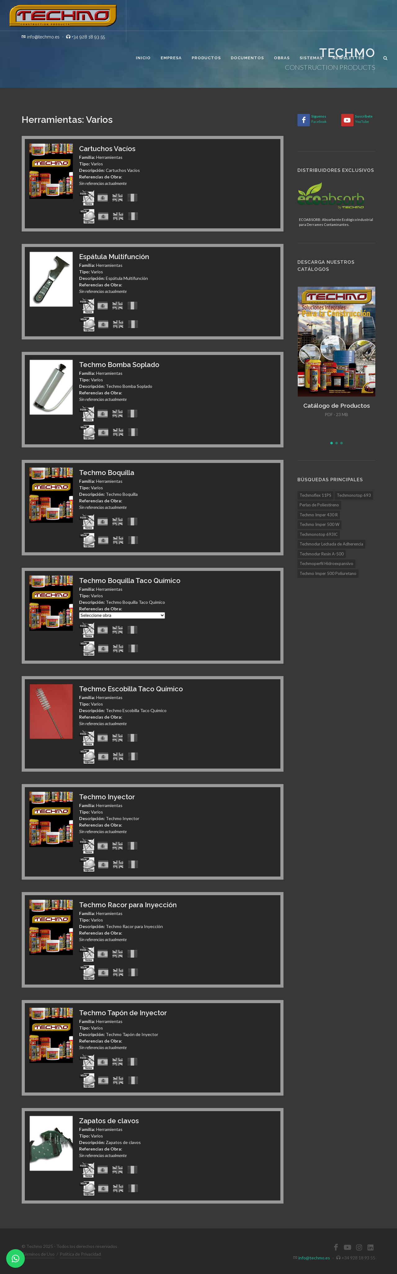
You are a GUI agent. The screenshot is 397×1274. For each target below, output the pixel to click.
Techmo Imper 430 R (319, 514)
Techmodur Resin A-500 (322, 553)
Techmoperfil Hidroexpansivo (326, 563)
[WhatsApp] (15, 1258)
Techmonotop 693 (354, 495)
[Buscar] (385, 57)
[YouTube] (347, 120)
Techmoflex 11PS (315, 495)
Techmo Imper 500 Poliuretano (328, 573)
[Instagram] (359, 1247)
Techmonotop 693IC (319, 534)
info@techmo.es (314, 1257)
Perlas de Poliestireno (319, 504)
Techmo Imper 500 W (319, 524)
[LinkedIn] (370, 1247)
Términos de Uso (38, 1254)
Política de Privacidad (80, 1254)
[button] (331, 443)
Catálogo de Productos (336, 405)
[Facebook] (303, 120)
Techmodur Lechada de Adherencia (331, 543)
